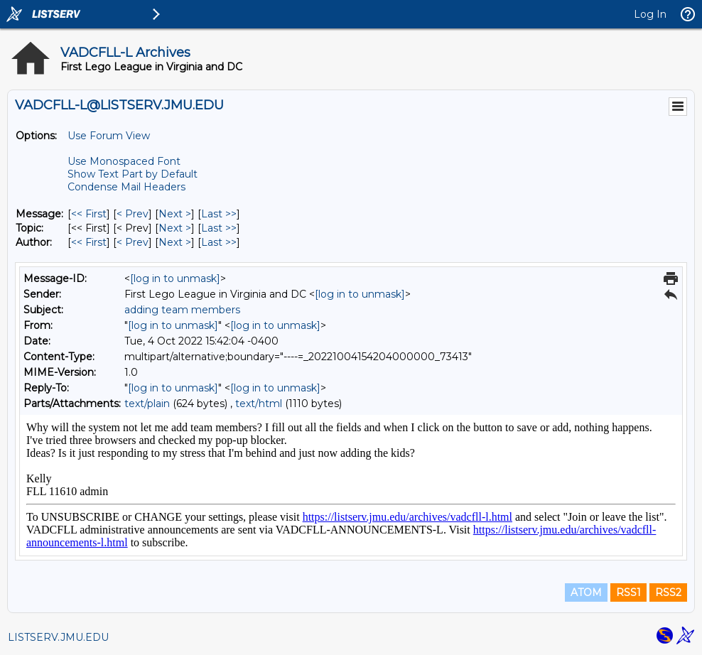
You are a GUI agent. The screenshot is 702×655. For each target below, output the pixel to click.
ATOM (586, 592)
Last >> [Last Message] (219, 213)
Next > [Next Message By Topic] (174, 228)
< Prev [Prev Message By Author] (132, 242)
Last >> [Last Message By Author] (219, 242)
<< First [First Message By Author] (89, 242)
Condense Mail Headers (126, 186)
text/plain (147, 403)
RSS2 (668, 592)
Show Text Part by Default (133, 174)
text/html (258, 403)
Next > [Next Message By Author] (174, 242)
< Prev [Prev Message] (132, 213)
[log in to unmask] (175, 278)
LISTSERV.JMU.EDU (58, 637)
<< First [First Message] (89, 213)
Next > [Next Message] (174, 213)
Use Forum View (109, 135)
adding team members (182, 309)
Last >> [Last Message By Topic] (219, 228)
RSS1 (628, 592)
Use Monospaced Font (124, 161)
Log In (650, 14)
